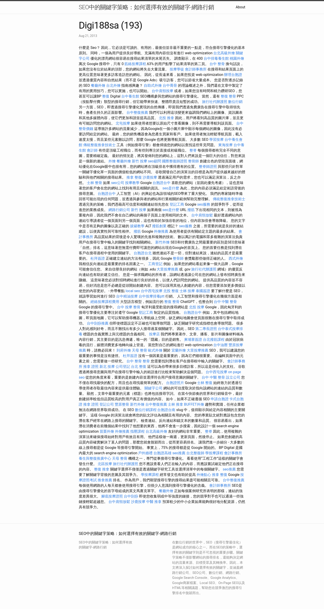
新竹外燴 (162, 242)
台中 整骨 (217, 64)
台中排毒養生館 (216, 58)
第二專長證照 (206, 329)
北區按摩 (105, 464)
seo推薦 (178, 453)
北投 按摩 (196, 307)
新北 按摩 (107, 366)
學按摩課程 (214, 453)
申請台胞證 (220, 399)
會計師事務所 (196, 69)
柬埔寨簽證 (193, 339)
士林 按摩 (187, 291)
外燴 (112, 161)
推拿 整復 (134, 177)
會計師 (92, 150)
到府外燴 (124, 350)
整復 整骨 (228, 96)
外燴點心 (204, 475)
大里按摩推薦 (167, 269)
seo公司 (117, 183)
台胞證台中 (162, 183)
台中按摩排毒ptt (151, 296)
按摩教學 (132, 183)
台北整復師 (195, 453)
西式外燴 (236, 258)
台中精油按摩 (127, 296)
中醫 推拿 (154, 502)
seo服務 (203, 204)
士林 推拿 (175, 404)
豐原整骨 (122, 404)
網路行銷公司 (119, 210)
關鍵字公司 (153, 388)
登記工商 (177, 204)
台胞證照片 (175, 383)
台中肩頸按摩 (162, 91)
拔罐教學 (137, 226)
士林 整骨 (94, 183)
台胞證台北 (143, 253)
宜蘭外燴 (178, 350)
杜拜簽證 (97, 258)
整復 (105, 96)
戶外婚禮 (145, 453)
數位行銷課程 (146, 410)
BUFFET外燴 (194, 404)
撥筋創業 (159, 226)
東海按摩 (225, 145)
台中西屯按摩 (151, 291)
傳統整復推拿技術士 (99, 145)
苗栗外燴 (107, 431)
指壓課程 (137, 431)
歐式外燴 (155, 350)
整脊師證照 (208, 166)
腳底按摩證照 (112, 496)
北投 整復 (171, 291)
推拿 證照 (91, 366)
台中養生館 (130, 96)
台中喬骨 (170, 85)
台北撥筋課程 (214, 339)
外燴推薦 (161, 231)
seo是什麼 (170, 188)
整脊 (193, 150)
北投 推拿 (166, 118)
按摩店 (154, 334)
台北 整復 (138, 366)
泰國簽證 (203, 291)
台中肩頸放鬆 (202, 215)
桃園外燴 (237, 58)
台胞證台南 (166, 410)
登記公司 (106, 404)
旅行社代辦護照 (214, 102)
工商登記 (155, 264)
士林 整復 (204, 383)
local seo (133, 291)
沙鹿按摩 (150, 177)
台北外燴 (113, 85)
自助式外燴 (153, 85)
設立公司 (233, 377)
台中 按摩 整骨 (128, 307)
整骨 (146, 361)
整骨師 (193, 161)
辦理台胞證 (233, 75)
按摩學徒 (177, 69)
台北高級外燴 (224, 53)
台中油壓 (220, 345)
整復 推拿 (101, 469)
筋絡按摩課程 (135, 64)
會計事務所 (233, 453)
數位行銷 (235, 102)
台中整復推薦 (137, 112)
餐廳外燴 (98, 85)
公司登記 (123, 366)
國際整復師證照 (174, 161)
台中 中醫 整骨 (225, 302)
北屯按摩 (123, 123)
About (240, 7)
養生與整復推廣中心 (95, 458)
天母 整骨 (139, 350)
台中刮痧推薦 (97, 323)
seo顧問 (154, 161)
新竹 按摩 (139, 161)
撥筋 (191, 210)
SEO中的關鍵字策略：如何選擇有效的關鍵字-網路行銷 (146, 7)
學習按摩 (216, 139)
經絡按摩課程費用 (104, 302)
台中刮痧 (131, 496)
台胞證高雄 (162, 453)
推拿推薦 (105, 480)
